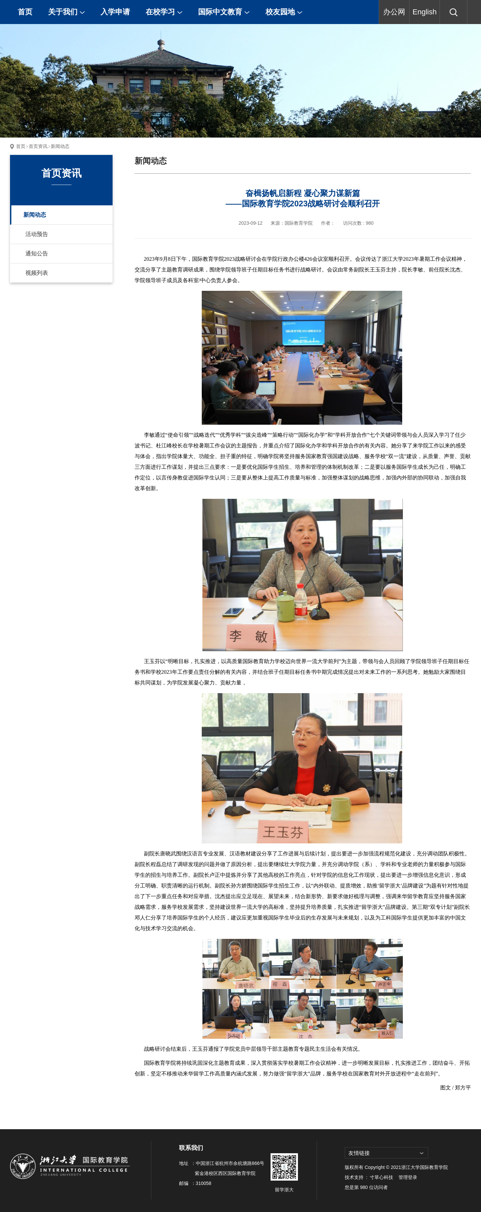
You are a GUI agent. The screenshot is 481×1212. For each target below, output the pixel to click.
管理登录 (407, 1177)
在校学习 (164, 12)
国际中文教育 (224, 12)
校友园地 (284, 12)
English (425, 12)
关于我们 (66, 12)
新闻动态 (60, 146)
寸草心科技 (381, 1177)
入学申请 (115, 12)
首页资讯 (38, 146)
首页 (25, 12)
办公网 (394, 12)
